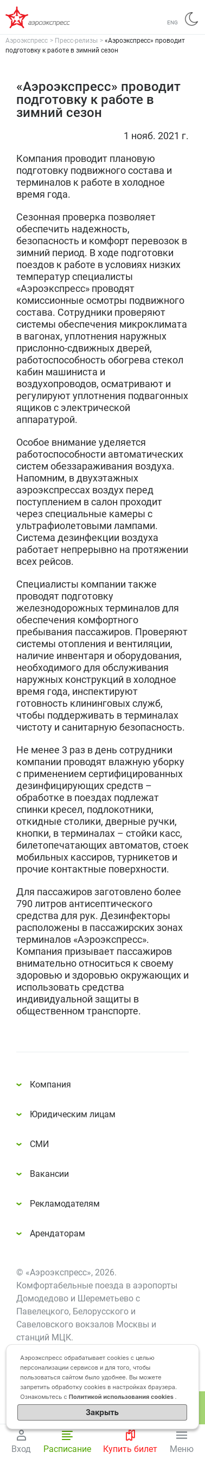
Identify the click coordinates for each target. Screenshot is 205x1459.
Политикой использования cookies (122, 1397)
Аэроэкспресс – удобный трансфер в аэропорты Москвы (48, 17)
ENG (172, 22)
